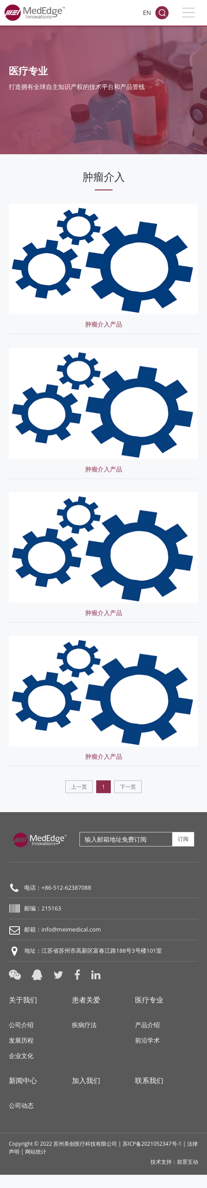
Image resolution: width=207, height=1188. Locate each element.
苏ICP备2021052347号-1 (152, 1143)
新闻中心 (23, 1080)
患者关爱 (86, 1000)
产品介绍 (147, 1025)
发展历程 (21, 1040)
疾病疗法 (84, 1025)
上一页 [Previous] (79, 796)
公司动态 (21, 1105)
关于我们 (23, 1000)
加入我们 (86, 1080)
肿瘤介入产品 (103, 322)
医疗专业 (149, 1000)
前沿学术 (147, 1040)
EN (147, 12)
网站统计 (35, 1151)
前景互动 (187, 1162)
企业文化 (21, 1055)
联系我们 (149, 1080)
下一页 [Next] (128, 796)
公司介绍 (21, 1025)
